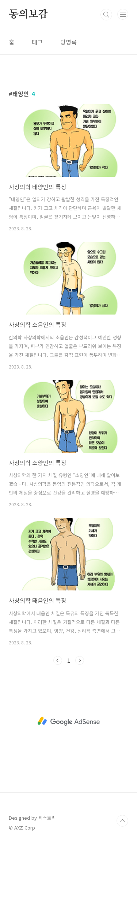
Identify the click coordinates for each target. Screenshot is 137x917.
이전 (57, 733)
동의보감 (28, 14)
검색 (106, 14)
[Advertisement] (68, 114)
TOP (122, 894)
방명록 (68, 42)
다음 (79, 733)
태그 (37, 42)
